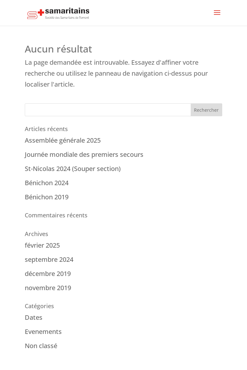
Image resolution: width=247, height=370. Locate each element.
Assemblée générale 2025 (63, 140)
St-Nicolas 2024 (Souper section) (73, 168)
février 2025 (42, 245)
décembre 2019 (48, 273)
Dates (33, 317)
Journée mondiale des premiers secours (84, 154)
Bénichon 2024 (47, 182)
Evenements (43, 331)
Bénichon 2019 (47, 197)
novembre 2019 (48, 287)
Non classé (41, 345)
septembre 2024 (49, 259)
